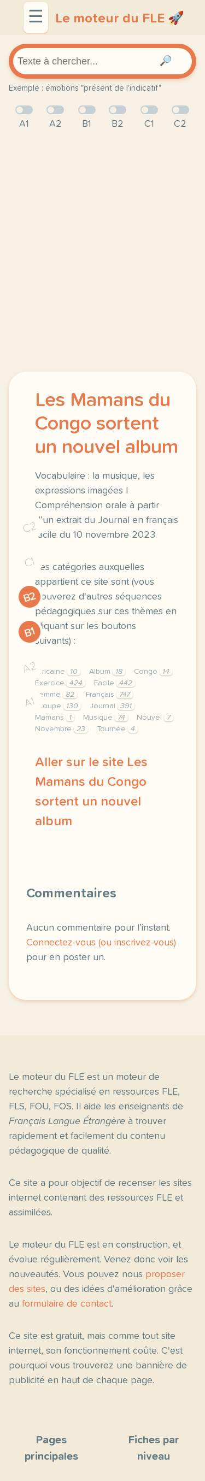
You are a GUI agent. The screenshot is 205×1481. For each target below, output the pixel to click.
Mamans (54, 717)
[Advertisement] (102, 251)
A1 (29, 702)
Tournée (117, 729)
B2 (30, 597)
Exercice (60, 683)
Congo (153, 671)
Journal (112, 706)
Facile (114, 683)
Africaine (57, 671)
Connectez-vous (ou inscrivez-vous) (101, 943)
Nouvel (155, 717)
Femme (56, 694)
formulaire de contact (67, 1304)
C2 (29, 527)
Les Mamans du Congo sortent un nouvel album (106, 424)
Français (109, 694)
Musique (105, 717)
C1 (29, 562)
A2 (29, 667)
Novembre (61, 729)
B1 (30, 632)
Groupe (58, 706)
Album (107, 671)
